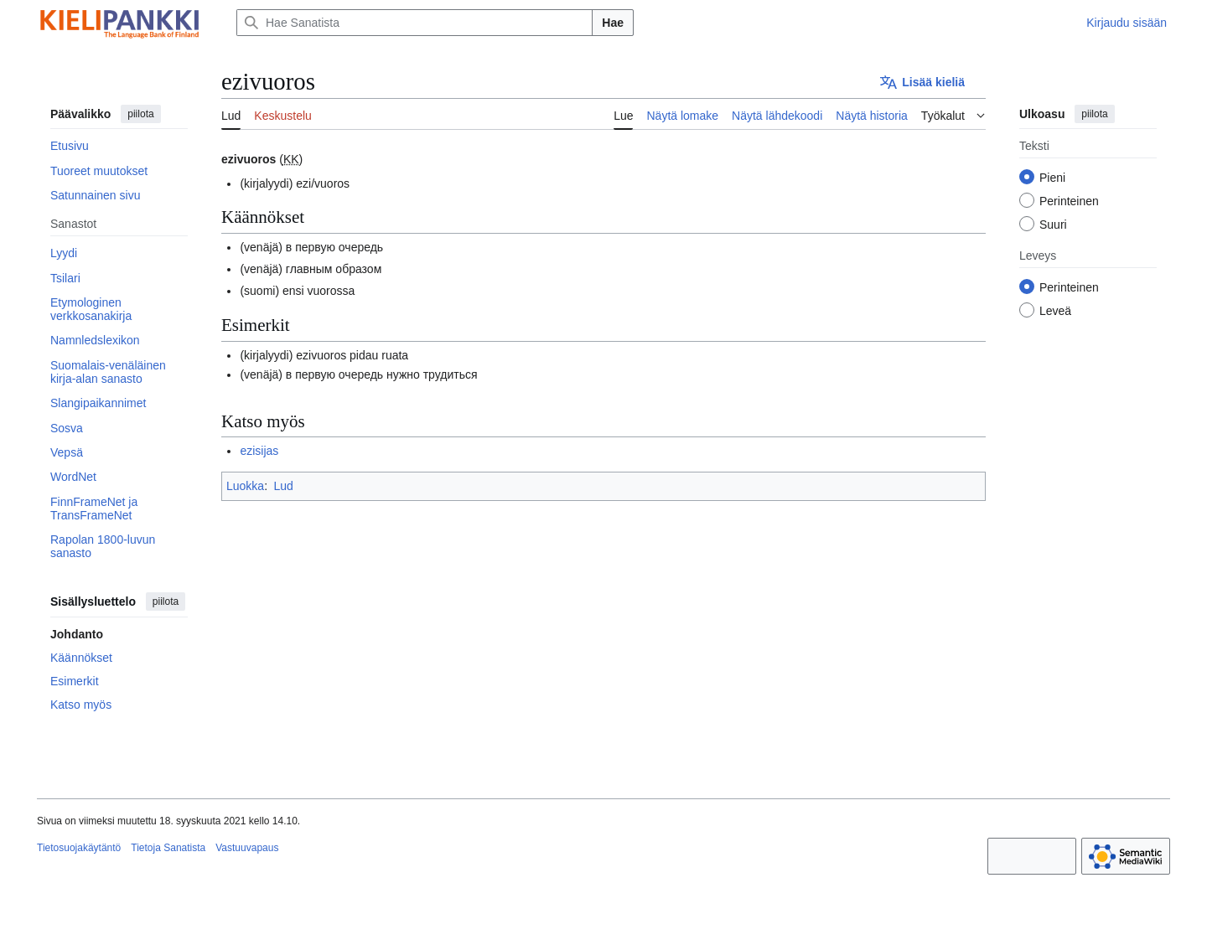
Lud (283, 486)
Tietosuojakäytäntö (79, 848)
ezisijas (259, 450)
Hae (613, 22)
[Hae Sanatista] (414, 22)
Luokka (245, 486)
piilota (140, 114)
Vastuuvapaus (246, 848)
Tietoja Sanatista (168, 848)
